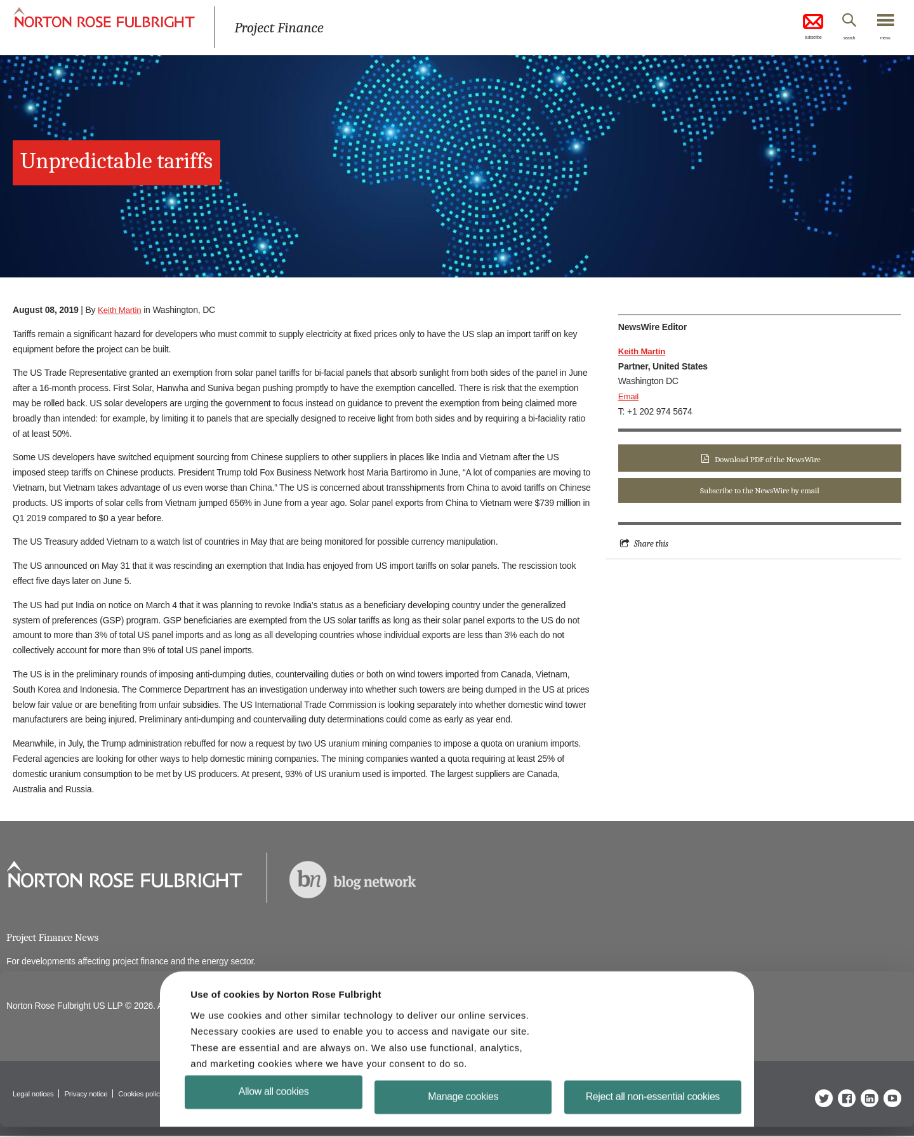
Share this (652, 545)
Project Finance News (54, 938)
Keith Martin (120, 310)
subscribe (793, 27)
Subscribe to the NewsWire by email (760, 491)
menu (882, 40)
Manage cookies (463, 1106)
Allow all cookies (274, 1101)
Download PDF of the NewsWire (767, 459)
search (838, 40)
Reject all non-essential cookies (652, 1106)
